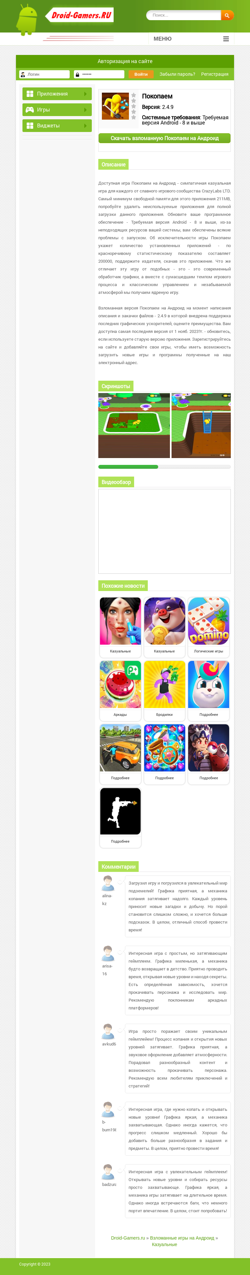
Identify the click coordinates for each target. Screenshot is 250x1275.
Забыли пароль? (177, 74)
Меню (191, 39)
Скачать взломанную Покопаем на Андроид (165, 138)
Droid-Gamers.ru (128, 1238)
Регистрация (215, 74)
